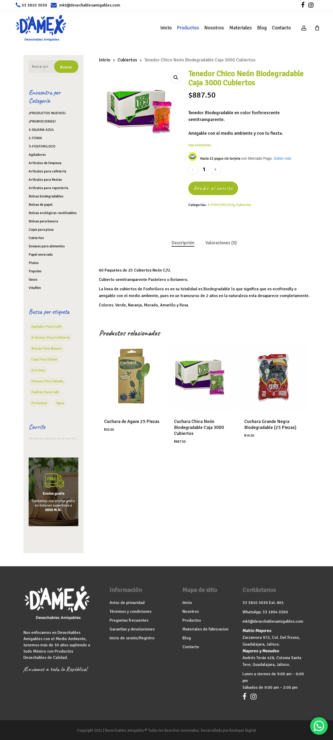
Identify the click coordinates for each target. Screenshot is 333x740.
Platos (34, 263)
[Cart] (317, 28)
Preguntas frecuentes (129, 620)
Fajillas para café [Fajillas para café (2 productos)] (45, 392)
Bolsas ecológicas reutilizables (53, 213)
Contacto (190, 646)
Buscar (66, 67)
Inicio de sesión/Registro (132, 638)
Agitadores (37, 154)
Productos (191, 620)
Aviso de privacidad (127, 602)
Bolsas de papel (41, 204)
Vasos (33, 279)
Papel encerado (41, 254)
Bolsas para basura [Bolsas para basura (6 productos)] (46, 348)
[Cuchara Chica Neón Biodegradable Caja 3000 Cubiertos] (202, 377)
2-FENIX (35, 138)
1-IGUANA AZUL (41, 129)
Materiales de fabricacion (205, 629)
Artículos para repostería (48, 188)
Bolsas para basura (43, 221)
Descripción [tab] (182, 243)
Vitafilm (35, 288)
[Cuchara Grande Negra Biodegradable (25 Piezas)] (272, 377)
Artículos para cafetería (47, 171)
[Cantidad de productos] (204, 169)
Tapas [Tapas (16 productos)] (60, 403)
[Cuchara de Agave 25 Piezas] (132, 377)
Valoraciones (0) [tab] (221, 243)
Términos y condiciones (130, 611)
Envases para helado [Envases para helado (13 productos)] (47, 381)
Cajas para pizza (41, 229)
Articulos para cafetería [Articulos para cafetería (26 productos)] (50, 337)
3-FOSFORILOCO (42, 146)
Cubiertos (36, 238)
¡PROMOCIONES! (42, 121)
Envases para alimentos (47, 246)
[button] (176, 77)
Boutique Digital (242, 730)
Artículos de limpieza (45, 163)
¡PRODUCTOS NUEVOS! (47, 113)
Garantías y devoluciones (132, 629)
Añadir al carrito (213, 188)
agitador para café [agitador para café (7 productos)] (46, 326)
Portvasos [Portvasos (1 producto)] (39, 403)
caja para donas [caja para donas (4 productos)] (44, 359)
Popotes (35, 271)
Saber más (282, 158)
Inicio (104, 60)
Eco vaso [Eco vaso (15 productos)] (38, 370)
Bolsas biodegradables (46, 196)
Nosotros (190, 611)
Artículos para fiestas (45, 179)
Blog (186, 638)
